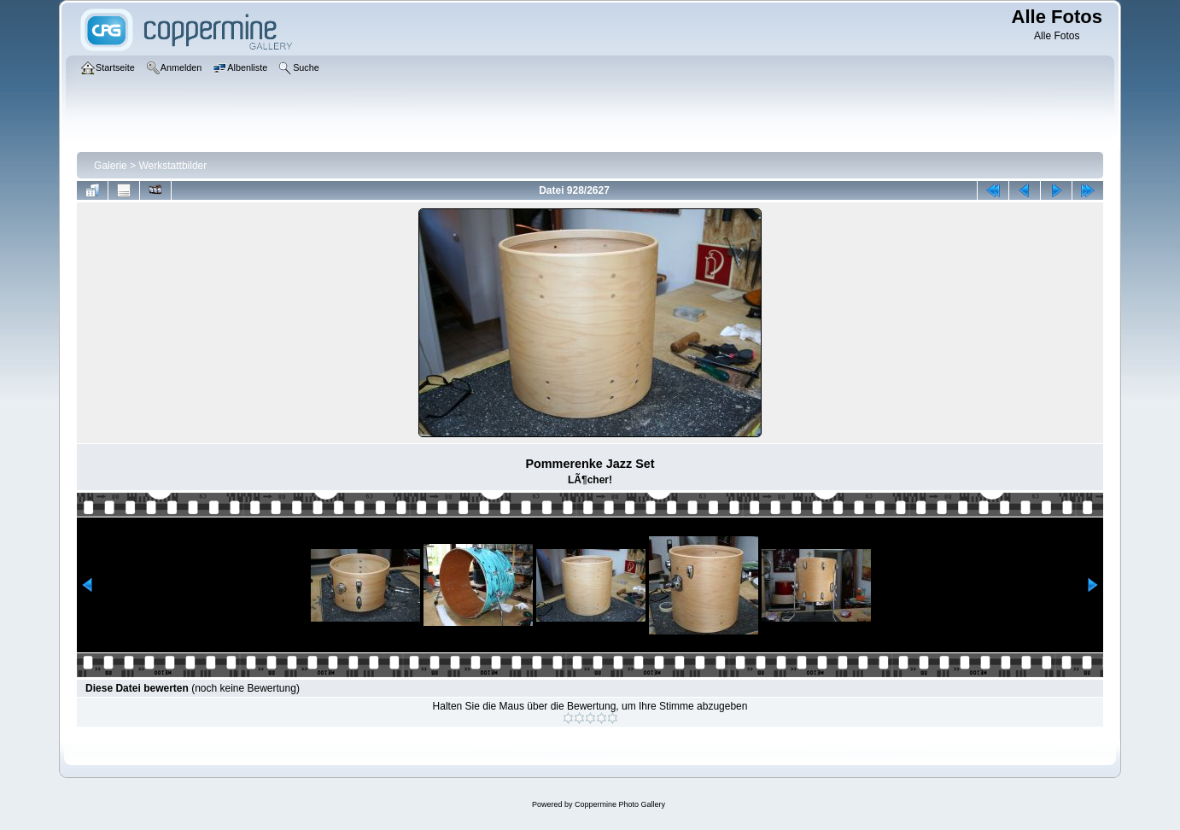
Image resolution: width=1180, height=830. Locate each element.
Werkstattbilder (172, 166)
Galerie (110, 166)
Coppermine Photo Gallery (620, 804)
